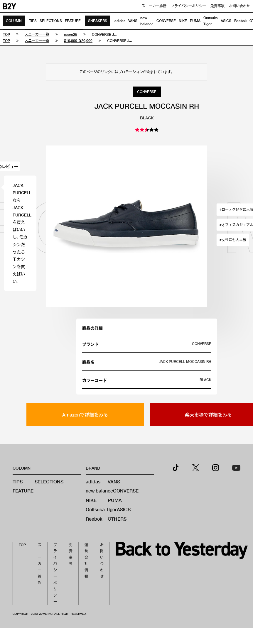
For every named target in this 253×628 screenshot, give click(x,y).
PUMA (195, 20)
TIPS (33, 20)
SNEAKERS (97, 20)
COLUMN (14, 20)
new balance (99, 490)
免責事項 (217, 6)
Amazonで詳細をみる (85, 414)
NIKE (183, 20)
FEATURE (73, 20)
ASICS (226, 20)
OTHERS (117, 519)
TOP (22, 545)
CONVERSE (166, 20)
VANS (132, 20)
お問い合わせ (239, 6)
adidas (119, 20)
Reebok (240, 20)
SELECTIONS (51, 20)
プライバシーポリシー (188, 6)
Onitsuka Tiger (101, 509)
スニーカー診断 (154, 6)
